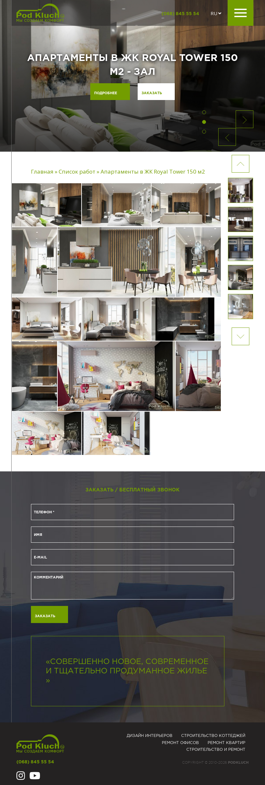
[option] (132, 76)
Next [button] (241, 164)
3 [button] (204, 132)
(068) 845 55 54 (180, 14)
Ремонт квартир (226, 743)
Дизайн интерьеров (149, 736)
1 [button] (204, 112)
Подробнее (105, 93)
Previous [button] (241, 336)
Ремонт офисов (180, 743)
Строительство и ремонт (215, 749)
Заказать (152, 93)
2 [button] (204, 122)
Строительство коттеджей (213, 736)
